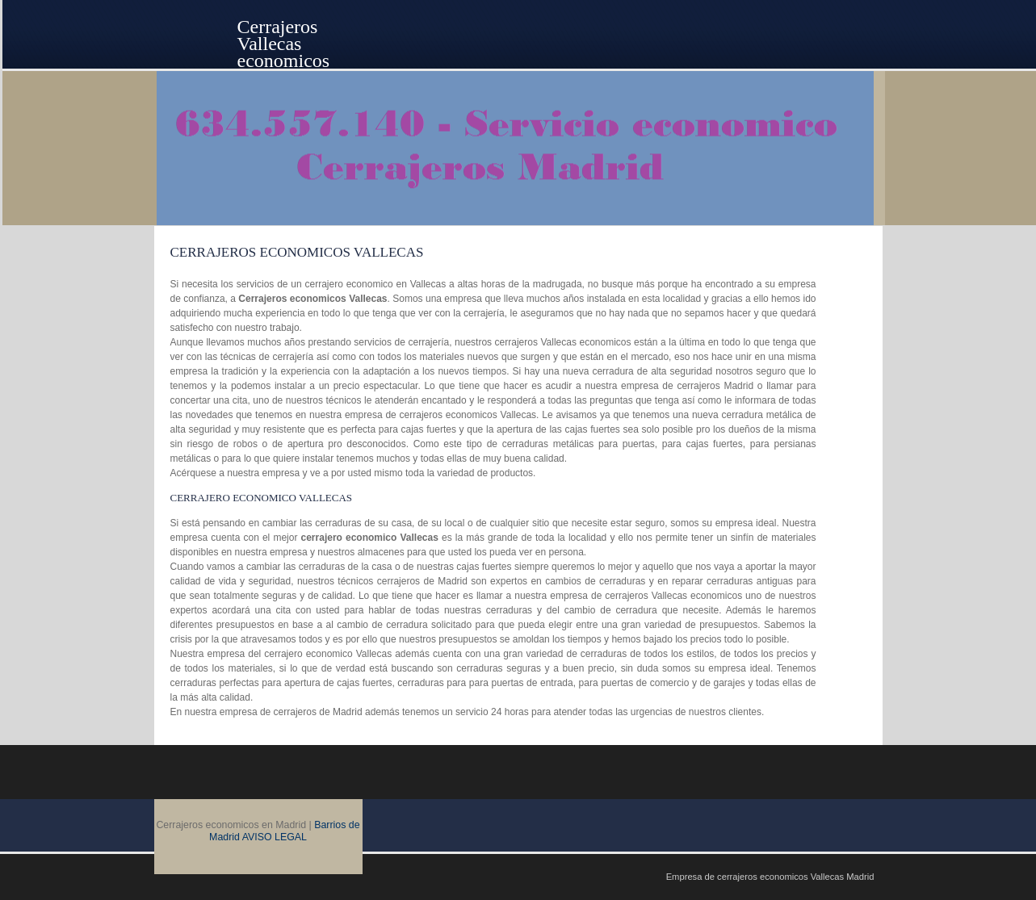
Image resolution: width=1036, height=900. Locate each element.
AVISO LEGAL (274, 837)
